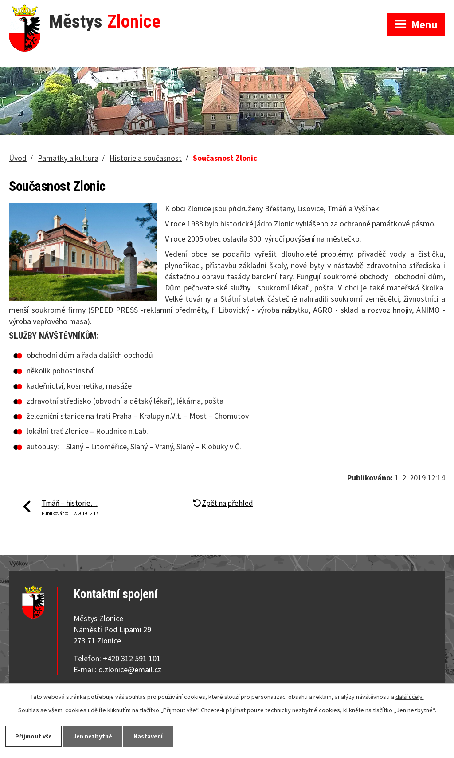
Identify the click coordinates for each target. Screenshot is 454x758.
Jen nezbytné (92, 736)
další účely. (409, 697)
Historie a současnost (146, 158)
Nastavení (148, 736)
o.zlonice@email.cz (129, 669)
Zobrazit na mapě (338, 9)
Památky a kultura (68, 158)
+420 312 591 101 (131, 658)
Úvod (18, 158)
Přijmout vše (33, 736)
